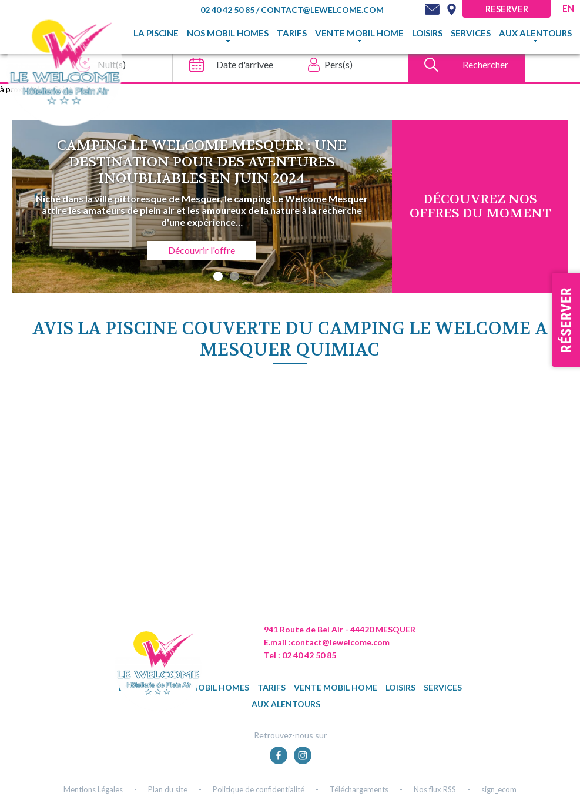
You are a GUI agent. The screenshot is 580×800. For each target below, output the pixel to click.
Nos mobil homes (228, 33)
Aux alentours (535, 33)
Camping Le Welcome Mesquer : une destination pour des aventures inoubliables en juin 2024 (202, 162)
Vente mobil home (359, 33)
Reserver (506, 9)
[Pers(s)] (345, 64)
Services (471, 33)
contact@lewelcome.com (322, 10)
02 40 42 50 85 (228, 10)
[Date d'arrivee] (228, 64)
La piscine (156, 33)
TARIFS (292, 33)
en (568, 8)
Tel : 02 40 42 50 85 (300, 655)
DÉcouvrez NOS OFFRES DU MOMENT (480, 206)
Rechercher (485, 64)
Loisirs (427, 33)
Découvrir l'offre (201, 250)
